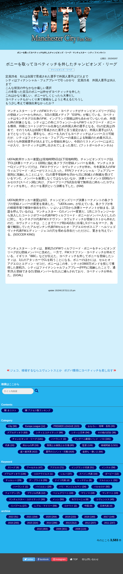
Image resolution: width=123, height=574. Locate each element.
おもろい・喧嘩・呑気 (99, 426)
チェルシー (11, 480)
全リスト (11, 410)
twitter (29, 559)
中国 (86, 505)
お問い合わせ (90, 559)
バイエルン (41, 486)
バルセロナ (99, 486)
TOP (74, 559)
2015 (29, 523)
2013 (68, 523)
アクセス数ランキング (39, 410)
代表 (7, 445)
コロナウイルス (41, 474)
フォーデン (10, 493)
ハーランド (56, 439)
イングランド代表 (80, 467)
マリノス (85, 493)
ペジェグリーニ (61, 493)
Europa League (33, 426)
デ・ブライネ (36, 480)
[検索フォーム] (18, 391)
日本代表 (104, 505)
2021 (29, 516)
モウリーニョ (78, 499)
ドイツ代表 (60, 480)
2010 (39, 529)
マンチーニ (107, 493)
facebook (43, 559)
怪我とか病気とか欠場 (58, 445)
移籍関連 (105, 445)
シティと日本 (78, 432)
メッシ (56, 499)
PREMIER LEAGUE (63, 426)
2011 (106, 523)
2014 (48, 523)
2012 (87, 523)
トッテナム (82, 480)
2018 (86, 516)
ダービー (109, 474)
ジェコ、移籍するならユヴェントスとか (36, 370)
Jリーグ (12, 467)
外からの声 (28, 445)
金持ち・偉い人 (90, 451)
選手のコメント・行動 (57, 451)
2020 (48, 516)
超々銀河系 (26, 451)
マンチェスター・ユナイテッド (24, 499)
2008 (77, 529)
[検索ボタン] (37, 391)
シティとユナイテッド (47, 432)
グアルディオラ (15, 432)
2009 (58, 529)
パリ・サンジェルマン (70, 486)
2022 (11, 516)
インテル (106, 467)
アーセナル (32, 467)
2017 (106, 516)
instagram (59, 559)
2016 (10, 523)
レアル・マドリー (43, 505)
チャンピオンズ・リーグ (61, 70)
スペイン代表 (86, 474)
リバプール (16, 505)
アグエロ (54, 467)
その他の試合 (104, 432)
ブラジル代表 (34, 493)
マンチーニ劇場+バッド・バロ (89, 439)
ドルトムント (106, 480)
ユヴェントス (103, 499)
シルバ (63, 474)
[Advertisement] (61, 331)
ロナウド (68, 505)
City (10, 426)
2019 (67, 516)
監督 (84, 445)
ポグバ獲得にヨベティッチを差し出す (88, 370)
